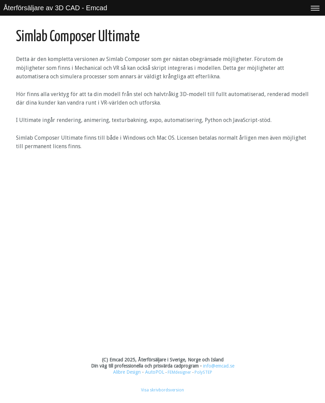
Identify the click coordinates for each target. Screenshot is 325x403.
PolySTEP (203, 372)
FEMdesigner (180, 372)
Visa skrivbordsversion (162, 390)
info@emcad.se (218, 366)
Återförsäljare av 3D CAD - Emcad (55, 8)
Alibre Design (127, 372)
